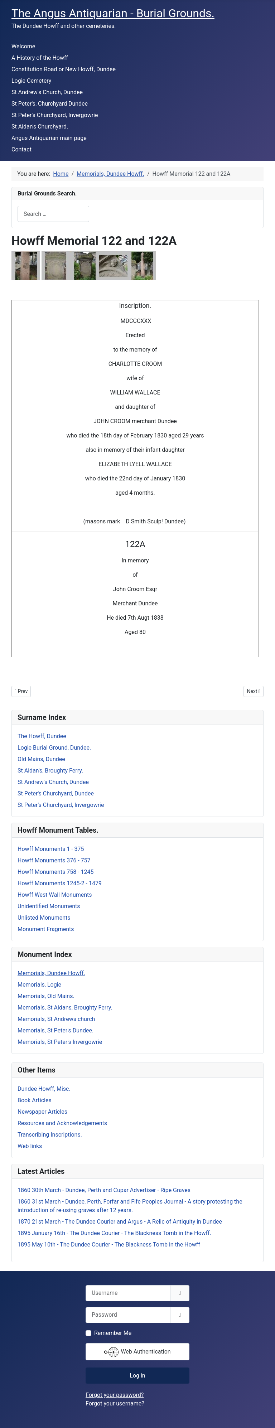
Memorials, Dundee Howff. (51, 973)
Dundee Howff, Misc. (44, 1088)
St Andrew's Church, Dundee (47, 92)
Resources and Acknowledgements (62, 1123)
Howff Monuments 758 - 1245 (56, 871)
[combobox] (53, 214)
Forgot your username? (115, 1403)
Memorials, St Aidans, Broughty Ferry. (65, 1007)
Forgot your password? (115, 1394)
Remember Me (112, 1333)
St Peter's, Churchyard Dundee (49, 103)
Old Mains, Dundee (41, 759)
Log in (137, 1375)
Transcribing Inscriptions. (50, 1134)
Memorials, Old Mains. (46, 996)
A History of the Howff (39, 57)
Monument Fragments (46, 929)
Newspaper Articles (42, 1111)
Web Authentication (137, 1352)
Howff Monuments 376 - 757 (54, 860)
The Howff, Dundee (42, 736)
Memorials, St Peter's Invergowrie (60, 1042)
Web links (30, 1146)
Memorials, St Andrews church (56, 1019)
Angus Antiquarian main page (49, 138)
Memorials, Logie (39, 984)
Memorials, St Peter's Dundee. (55, 1030)
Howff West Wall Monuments (55, 894)
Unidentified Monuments (49, 906)
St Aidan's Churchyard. (39, 126)
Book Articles (35, 1100)
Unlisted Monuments (44, 917)
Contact (21, 149)
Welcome (23, 46)
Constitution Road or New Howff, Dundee (63, 69)
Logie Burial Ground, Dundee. (54, 747)
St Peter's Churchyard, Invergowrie (54, 115)
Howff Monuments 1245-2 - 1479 (60, 883)
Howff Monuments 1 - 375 (51, 849)
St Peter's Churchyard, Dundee (56, 793)
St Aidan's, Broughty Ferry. (50, 770)
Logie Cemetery (31, 80)
